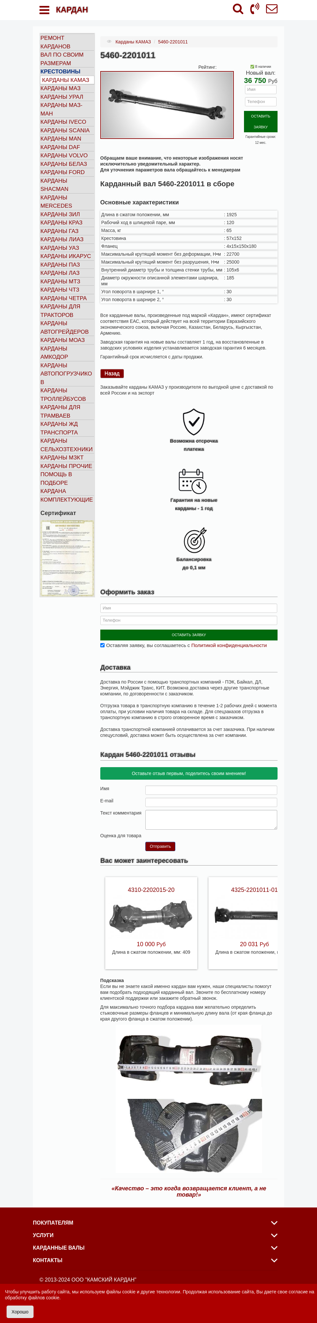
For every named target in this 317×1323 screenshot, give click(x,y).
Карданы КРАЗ (61, 223)
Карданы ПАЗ (60, 265)
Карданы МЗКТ (62, 457)
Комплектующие (66, 500)
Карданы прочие (66, 466)
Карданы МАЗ (60, 88)
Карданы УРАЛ (61, 97)
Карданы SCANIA (65, 130)
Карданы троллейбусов (63, 394)
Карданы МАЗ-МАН (61, 109)
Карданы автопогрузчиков (66, 373)
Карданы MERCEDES (56, 202)
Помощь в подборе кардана (56, 482)
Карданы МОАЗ (62, 340)
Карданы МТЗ (60, 281)
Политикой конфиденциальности (229, 642)
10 (174, 831)
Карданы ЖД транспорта (59, 428)
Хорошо (20, 1311)
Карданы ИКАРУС (65, 256)
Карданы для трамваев (60, 411)
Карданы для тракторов (60, 310)
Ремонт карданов (55, 42)
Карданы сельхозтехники (66, 445)
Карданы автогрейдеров (64, 327)
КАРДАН (72, 9)
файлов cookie (43, 1297)
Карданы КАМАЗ (65, 80)
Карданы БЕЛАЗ (63, 164)
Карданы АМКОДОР (54, 353)
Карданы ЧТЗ (59, 290)
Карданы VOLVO (64, 155)
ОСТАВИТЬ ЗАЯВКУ (260, 115)
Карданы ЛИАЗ (62, 239)
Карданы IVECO (63, 122)
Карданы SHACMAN (54, 185)
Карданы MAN (60, 139)
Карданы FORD (62, 172)
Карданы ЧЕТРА (63, 298)
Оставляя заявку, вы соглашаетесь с (186, 642)
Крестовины (60, 71)
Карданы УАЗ (59, 248)
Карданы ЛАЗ (60, 273)
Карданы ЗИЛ (60, 214)
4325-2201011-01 (254, 886)
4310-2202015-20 (151, 886)
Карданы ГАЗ (59, 231)
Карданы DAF (60, 147)
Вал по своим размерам (62, 59)
